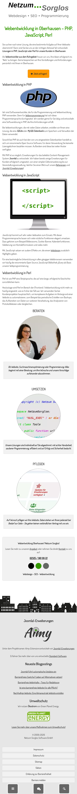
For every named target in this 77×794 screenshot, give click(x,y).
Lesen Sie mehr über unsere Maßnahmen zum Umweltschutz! (38, 727)
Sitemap (38, 761)
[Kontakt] (38, 788)
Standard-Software (57, 656)
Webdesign (55, 250)
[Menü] (13, 788)
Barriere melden (39, 780)
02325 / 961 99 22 (38, 558)
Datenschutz (38, 755)
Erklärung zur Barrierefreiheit (38, 774)
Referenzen (61, 165)
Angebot (33, 548)
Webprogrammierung (34, 115)
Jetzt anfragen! (38, 73)
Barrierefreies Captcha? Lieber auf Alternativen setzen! (38, 677)
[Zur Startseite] (38, 10)
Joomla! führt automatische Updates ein (38, 671)
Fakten (38, 767)
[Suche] (64, 788)
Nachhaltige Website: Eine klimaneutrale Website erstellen (38, 693)
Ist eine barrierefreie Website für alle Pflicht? (38, 687)
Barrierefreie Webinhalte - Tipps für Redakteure (38, 682)
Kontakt (62, 548)
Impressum (38, 749)
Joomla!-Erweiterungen (12, 168)
